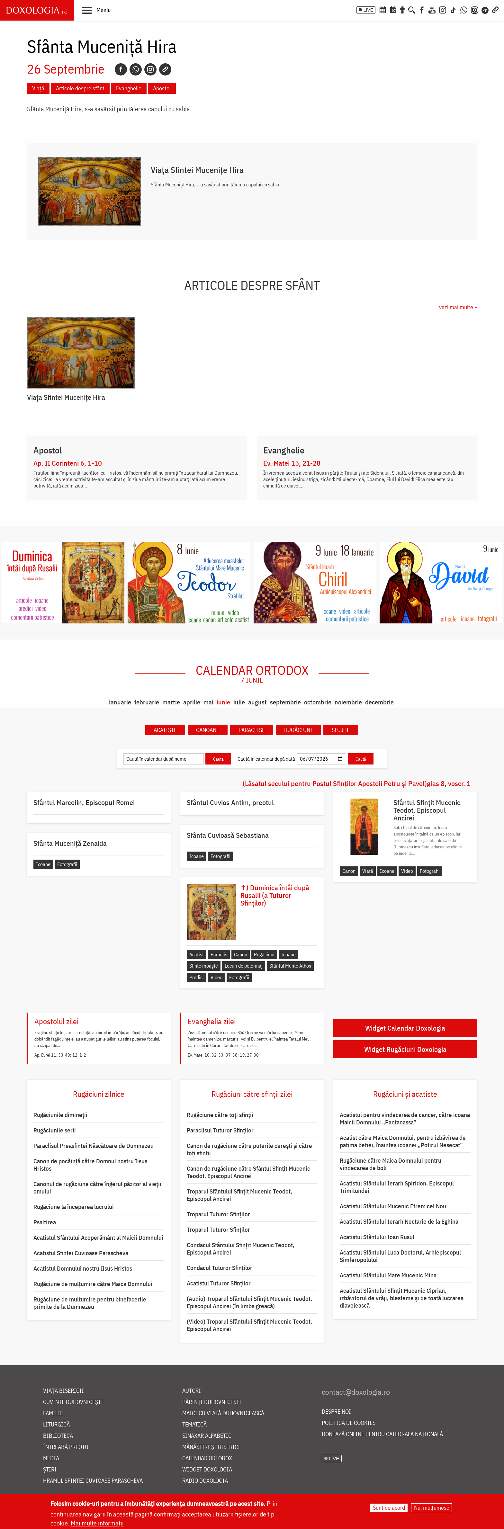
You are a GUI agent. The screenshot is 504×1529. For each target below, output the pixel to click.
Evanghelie (128, 88)
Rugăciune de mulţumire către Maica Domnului (92, 1284)
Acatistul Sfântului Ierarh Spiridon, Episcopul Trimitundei (397, 1186)
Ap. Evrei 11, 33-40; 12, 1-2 (60, 1055)
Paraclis (219, 954)
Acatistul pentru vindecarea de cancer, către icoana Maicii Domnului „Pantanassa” (405, 1118)
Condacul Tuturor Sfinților (219, 1268)
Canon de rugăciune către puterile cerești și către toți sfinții (249, 1149)
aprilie (191, 702)
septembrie (285, 702)
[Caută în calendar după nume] (163, 758)
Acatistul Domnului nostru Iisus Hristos (82, 1268)
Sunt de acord (389, 1507)
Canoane (207, 730)
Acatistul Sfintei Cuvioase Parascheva (80, 1253)
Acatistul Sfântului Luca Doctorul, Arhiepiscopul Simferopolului (400, 1256)
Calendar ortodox (252, 674)
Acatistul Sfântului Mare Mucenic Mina (388, 1275)
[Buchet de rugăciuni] (402, 9)
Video (407, 871)
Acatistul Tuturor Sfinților (219, 1283)
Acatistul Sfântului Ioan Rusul (377, 1237)
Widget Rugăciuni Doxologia (405, 1049)
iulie (239, 702)
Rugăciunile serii (54, 1130)
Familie (53, 1413)
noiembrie (348, 702)
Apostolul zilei (56, 1021)
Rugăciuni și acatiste (405, 1093)
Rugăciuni (298, 730)
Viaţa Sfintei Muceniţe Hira (197, 169)
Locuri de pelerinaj (244, 965)
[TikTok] (453, 9)
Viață (38, 88)
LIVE (368, 10)
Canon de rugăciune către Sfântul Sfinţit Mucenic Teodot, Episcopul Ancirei (248, 1172)
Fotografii (430, 871)
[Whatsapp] (136, 69)
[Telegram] (485, 9)
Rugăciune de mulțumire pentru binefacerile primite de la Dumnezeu (89, 1302)
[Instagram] (442, 9)
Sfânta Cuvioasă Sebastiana (228, 835)
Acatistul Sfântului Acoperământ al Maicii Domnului (98, 1237)
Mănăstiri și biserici (211, 1447)
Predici (196, 977)
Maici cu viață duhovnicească (223, 1413)
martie (171, 702)
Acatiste (165, 730)
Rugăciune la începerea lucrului (73, 1207)
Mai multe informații (97, 1523)
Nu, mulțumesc (431, 1507)
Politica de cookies (348, 1423)
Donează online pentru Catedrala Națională (382, 1434)
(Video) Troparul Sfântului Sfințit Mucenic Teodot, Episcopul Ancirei (249, 1325)
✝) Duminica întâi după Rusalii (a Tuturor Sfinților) (274, 895)
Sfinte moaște (203, 965)
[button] (96, 10)
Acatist (196, 954)
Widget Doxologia (207, 1469)
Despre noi (336, 1411)
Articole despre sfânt (80, 88)
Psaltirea (44, 1222)
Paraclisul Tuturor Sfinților (220, 1130)
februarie (146, 702)
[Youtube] (432, 9)
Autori (191, 1391)
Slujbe (341, 730)
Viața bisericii (63, 1391)
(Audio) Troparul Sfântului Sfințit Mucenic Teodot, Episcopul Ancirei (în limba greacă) (249, 1302)
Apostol (162, 88)
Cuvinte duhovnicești (73, 1402)
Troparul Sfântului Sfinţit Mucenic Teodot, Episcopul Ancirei (239, 1195)
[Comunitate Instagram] (474, 9)
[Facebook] (422, 9)
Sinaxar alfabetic (206, 1436)
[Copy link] (165, 69)
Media (51, 1458)
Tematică (194, 1424)
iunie (223, 702)
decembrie (379, 702)
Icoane (387, 871)
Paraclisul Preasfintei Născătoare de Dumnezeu (93, 1145)
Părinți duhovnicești (211, 1402)
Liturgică (56, 1424)
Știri (50, 1469)
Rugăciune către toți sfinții (220, 1115)
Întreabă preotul (67, 1447)
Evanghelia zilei (212, 1021)
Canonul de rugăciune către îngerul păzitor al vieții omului (97, 1187)
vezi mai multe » (458, 307)
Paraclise (252, 730)
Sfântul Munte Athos (290, 965)
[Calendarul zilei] (393, 9)
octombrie (317, 702)
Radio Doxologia (205, 1481)
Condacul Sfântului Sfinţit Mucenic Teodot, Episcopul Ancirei (240, 1248)
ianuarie (120, 702)
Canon (349, 871)
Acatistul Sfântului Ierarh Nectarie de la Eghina (399, 1221)
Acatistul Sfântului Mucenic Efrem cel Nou (393, 1206)
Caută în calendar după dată (266, 759)
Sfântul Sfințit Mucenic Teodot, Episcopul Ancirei (426, 810)
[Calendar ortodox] (382, 9)
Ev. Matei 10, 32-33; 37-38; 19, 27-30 (223, 1055)
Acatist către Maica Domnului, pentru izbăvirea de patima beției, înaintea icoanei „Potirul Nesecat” (403, 1141)
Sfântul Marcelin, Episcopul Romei (84, 802)
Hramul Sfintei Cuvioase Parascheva (93, 1481)
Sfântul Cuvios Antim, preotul (230, 802)
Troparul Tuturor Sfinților (218, 1214)
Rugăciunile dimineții (60, 1115)
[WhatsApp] (463, 9)
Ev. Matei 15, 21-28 (291, 463)
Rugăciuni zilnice (98, 1093)
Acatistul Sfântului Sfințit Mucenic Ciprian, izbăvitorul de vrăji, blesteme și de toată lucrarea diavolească (402, 1298)
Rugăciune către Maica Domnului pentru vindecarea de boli (390, 1164)
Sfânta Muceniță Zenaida (70, 843)
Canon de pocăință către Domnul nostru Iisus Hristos (90, 1164)
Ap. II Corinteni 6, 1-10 (67, 463)
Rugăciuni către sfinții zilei (252, 1093)
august (257, 702)
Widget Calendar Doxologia (405, 1028)
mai (208, 702)
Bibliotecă (58, 1436)
